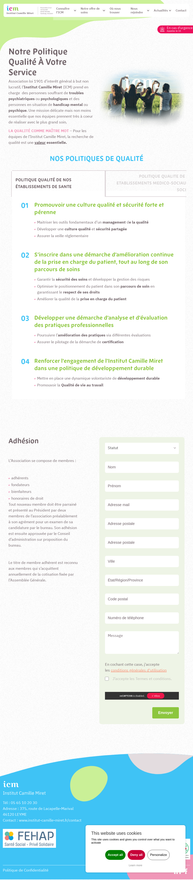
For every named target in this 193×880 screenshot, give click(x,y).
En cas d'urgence (178, 29)
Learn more (135, 865)
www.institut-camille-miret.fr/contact (50, 820)
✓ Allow (156, 696)
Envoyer (165, 713)
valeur (40, 142)
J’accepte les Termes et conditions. (142, 679)
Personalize (158, 855)
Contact (9, 820)
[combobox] (142, 448)
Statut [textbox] (113, 448)
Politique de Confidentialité (25, 870)
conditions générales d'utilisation (139, 670)
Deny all (136, 855)
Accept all (115, 855)
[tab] (58, 184)
